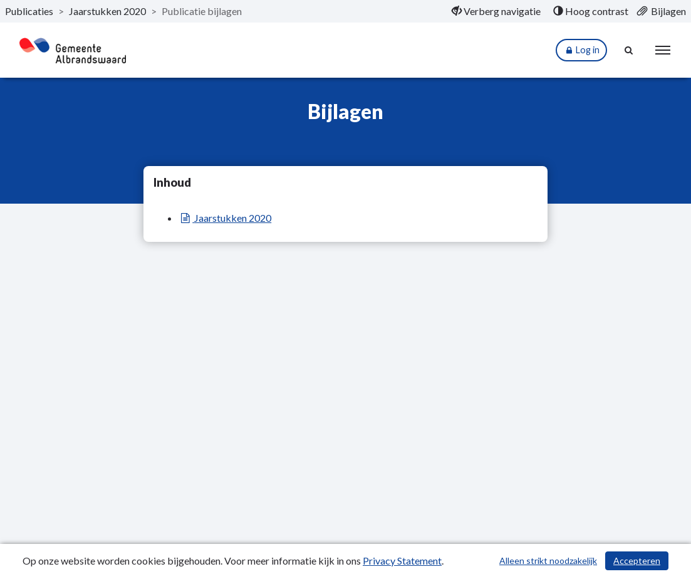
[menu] (662, 50)
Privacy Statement (402, 560)
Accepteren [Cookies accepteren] (636, 560)
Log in (581, 50)
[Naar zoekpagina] (629, 50)
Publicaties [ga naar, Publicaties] (29, 11)
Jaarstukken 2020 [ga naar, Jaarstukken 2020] (107, 11)
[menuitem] (496, 11)
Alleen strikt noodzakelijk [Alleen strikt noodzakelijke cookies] (548, 560)
